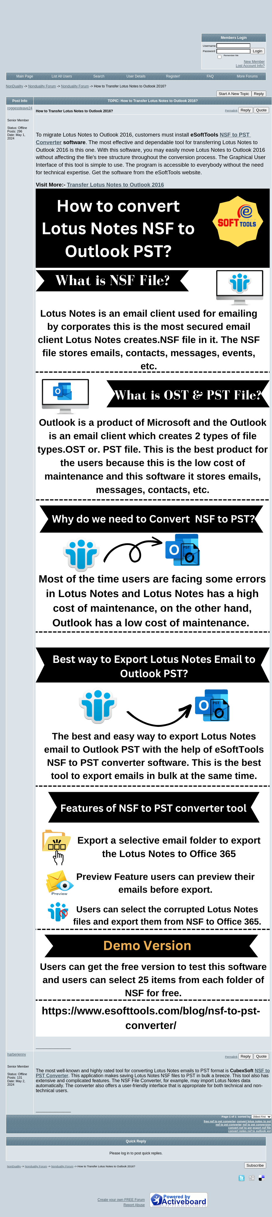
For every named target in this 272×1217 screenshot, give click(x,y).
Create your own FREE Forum (121, 1200)
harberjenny (16, 1054)
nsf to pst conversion (256, 1124)
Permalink (231, 110)
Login (257, 51)
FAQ (210, 76)
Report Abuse (134, 1205)
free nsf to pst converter (220, 1121)
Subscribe (255, 1165)
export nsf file (262, 1127)
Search (98, 76)
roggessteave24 (19, 108)
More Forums (247, 76)
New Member (254, 62)
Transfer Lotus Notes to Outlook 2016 (115, 185)
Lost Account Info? (250, 66)
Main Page (24, 76)
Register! (173, 76)
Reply (259, 94)
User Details (135, 76)
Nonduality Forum (42, 86)
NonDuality (14, 86)
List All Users (62, 76)
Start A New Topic (234, 94)
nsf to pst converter (229, 1124)
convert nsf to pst (240, 1127)
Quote (261, 110)
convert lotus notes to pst (254, 1121)
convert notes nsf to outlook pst (249, 1130)
